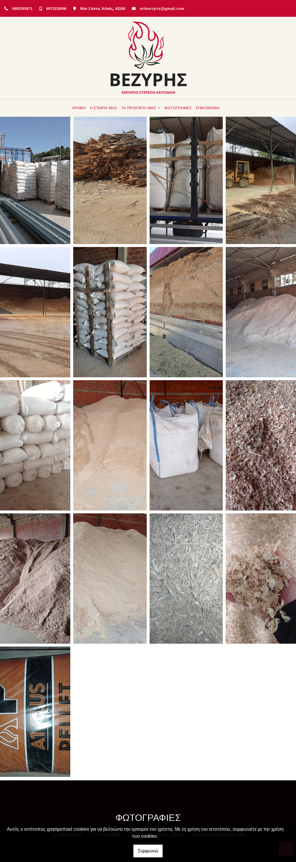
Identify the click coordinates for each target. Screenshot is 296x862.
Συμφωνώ (148, 850)
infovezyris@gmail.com (162, 8)
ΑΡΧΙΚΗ (79, 108)
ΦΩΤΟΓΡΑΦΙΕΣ (178, 108)
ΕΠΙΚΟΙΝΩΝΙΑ (208, 108)
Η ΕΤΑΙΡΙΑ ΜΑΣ (103, 108)
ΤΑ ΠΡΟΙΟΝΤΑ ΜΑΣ (139, 108)
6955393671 (22, 8)
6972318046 (56, 8)
